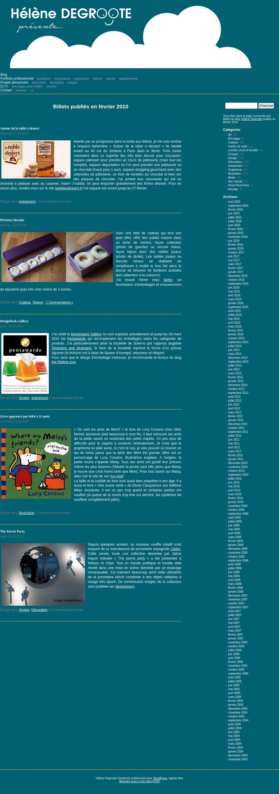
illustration (57, 82)
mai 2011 (234, 443)
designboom (125, 586)
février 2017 (235, 268)
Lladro (175, 549)
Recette (233, 189)
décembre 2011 (238, 424)
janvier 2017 (235, 271)
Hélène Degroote (251, 119)
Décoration (39, 610)
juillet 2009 (235, 521)
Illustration (27, 513)
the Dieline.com (64, 362)
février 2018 (235, 244)
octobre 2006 (236, 646)
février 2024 (235, 209)
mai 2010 (234, 486)
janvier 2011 (235, 459)
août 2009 (234, 517)
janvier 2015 (235, 334)
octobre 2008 (236, 556)
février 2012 (235, 416)
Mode (231, 177)
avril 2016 (234, 295)
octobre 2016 (236, 279)
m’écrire (21, 90)
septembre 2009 (238, 513)
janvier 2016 (235, 303)
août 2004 (234, 724)
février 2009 (235, 541)
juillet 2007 (235, 615)
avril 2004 (234, 739)
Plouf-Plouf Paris (238, 185)
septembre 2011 (238, 431)
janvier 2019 (235, 232)
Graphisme (235, 169)
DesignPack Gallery (14, 321)
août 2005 (234, 677)
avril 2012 (234, 408)
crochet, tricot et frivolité (243, 150)
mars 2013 (234, 373)
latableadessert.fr (68, 188)
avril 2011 (234, 447)
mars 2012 (234, 412)
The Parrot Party (12, 531)
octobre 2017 (236, 252)
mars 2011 (234, 451)
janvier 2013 (235, 381)
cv (31, 90)
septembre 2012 (238, 392)
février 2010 (235, 498)
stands (110, 78)
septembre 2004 (238, 720)
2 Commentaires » (59, 302)
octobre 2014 (236, 338)
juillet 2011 (235, 435)
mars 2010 (234, 494)
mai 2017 (234, 260)
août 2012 (234, 396)
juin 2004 (234, 732)
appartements (128, 78)
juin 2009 (234, 525)
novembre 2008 (238, 552)
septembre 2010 (238, 474)
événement (27, 202)
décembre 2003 (238, 755)
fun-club (116, 476)
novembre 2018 (238, 236)
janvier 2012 (235, 420)
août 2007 (234, 611)
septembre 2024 (238, 205)
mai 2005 (234, 689)
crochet (51, 86)
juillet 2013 (235, 365)
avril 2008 (234, 580)
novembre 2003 (238, 759)
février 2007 (235, 634)
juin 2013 (234, 369)
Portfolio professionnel (17, 78)
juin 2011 (234, 439)
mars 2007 (234, 630)
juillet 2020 (235, 221)
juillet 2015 (235, 314)
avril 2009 (234, 533)
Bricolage (234, 138)
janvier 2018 (235, 248)
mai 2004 (234, 735)
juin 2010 (234, 482)
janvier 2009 (235, 544)
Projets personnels (14, 82)
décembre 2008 (238, 548)
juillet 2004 (235, 728)
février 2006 (235, 661)
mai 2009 (234, 529)
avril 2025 (234, 201)
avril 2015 (234, 322)
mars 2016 (234, 299)
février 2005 (235, 700)
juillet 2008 (235, 568)
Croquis (233, 154)
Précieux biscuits (12, 220)
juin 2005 (234, 685)
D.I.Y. (4, 86)
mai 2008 (234, 576)
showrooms (62, 78)
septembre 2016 (238, 283)
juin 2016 (234, 287)
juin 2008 (234, 572)
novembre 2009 (238, 505)
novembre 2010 (238, 466)
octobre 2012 (236, 388)
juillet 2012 (235, 400)
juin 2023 (234, 213)
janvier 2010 (235, 502)
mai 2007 (234, 622)
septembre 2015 (238, 307)
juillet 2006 (235, 650)
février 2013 (235, 377)
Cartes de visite (238, 146)
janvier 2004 (235, 751)
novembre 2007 (238, 599)
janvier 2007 (235, 638)
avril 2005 (234, 693)
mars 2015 (234, 326)
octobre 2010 (236, 470)
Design (38, 302)
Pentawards (76, 339)
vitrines (98, 78)
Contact (6, 90)
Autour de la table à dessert (20, 128)
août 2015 (234, 310)
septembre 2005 (238, 673)
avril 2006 (234, 657)
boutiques (44, 78)
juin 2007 (234, 618)
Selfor (167, 280)
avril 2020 (234, 225)
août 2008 (234, 564)
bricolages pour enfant (27, 86)
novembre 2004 (238, 712)
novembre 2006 (238, 642)
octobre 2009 (236, 509)
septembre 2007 (238, 607)
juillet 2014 (235, 346)
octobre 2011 (236, 427)
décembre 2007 (238, 595)
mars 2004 (234, 743)
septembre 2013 (238, 361)
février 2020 (235, 229)
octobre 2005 (236, 669)
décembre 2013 (238, 357)
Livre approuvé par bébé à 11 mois (25, 416)
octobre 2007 (236, 603)
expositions (81, 78)
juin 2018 (234, 240)
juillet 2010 (235, 478)
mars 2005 (234, 696)
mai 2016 (234, 291)
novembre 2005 (238, 665)
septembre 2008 (238, 560)
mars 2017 (234, 264)
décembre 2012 (238, 385)
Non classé (235, 181)
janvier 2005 (235, 704)
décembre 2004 (238, 708)
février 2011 (235, 455)
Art (230, 134)
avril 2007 (234, 626)
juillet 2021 (235, 217)
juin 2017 (234, 256)
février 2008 (235, 587)
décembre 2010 (238, 463)
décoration (39, 82)
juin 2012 (234, 404)
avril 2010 (234, 490)
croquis (72, 82)
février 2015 (235, 330)
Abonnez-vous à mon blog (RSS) (139, 781)
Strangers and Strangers (72, 348)
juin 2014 (234, 349)
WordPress (160, 778)
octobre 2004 (236, 716)
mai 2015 (234, 318)
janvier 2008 (235, 591)
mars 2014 (234, 353)
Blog (4, 75)
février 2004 (235, 747)
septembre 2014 (238, 342)
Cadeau (25, 302)
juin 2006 (234, 654)
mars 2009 (234, 537)
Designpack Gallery (86, 334)
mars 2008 (234, 583)
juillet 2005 (235, 681)
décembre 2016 (238, 275)
